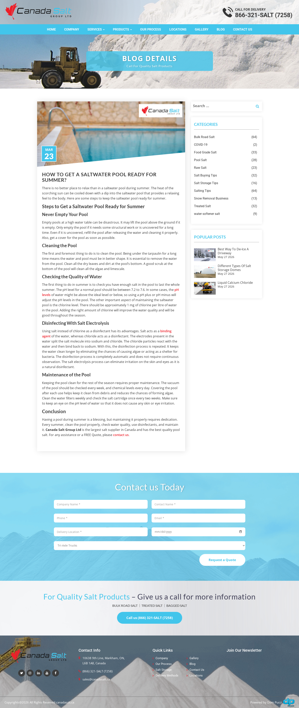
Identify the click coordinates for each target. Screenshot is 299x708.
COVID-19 (225, 144)
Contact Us (242, 29)
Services (96, 29)
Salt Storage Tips (225, 183)
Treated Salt (225, 206)
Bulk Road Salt (225, 137)
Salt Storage (164, 670)
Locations (178, 29)
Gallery (201, 29)
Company (71, 29)
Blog (221, 29)
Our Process (150, 29)
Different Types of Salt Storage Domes (234, 268)
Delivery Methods (167, 675)
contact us (121, 435)
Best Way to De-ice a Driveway (233, 251)
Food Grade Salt (225, 152)
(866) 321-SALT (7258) (97, 671)
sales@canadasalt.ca (96, 679)
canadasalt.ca (65, 702)
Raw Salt (225, 167)
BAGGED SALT (176, 605)
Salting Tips (225, 190)
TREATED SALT (152, 605)
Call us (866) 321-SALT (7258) (149, 617)
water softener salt (225, 213)
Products (122, 29)
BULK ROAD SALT (125, 605)
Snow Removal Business (225, 198)
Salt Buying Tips (225, 175)
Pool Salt (225, 160)
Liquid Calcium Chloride (235, 282)
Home (51, 29)
